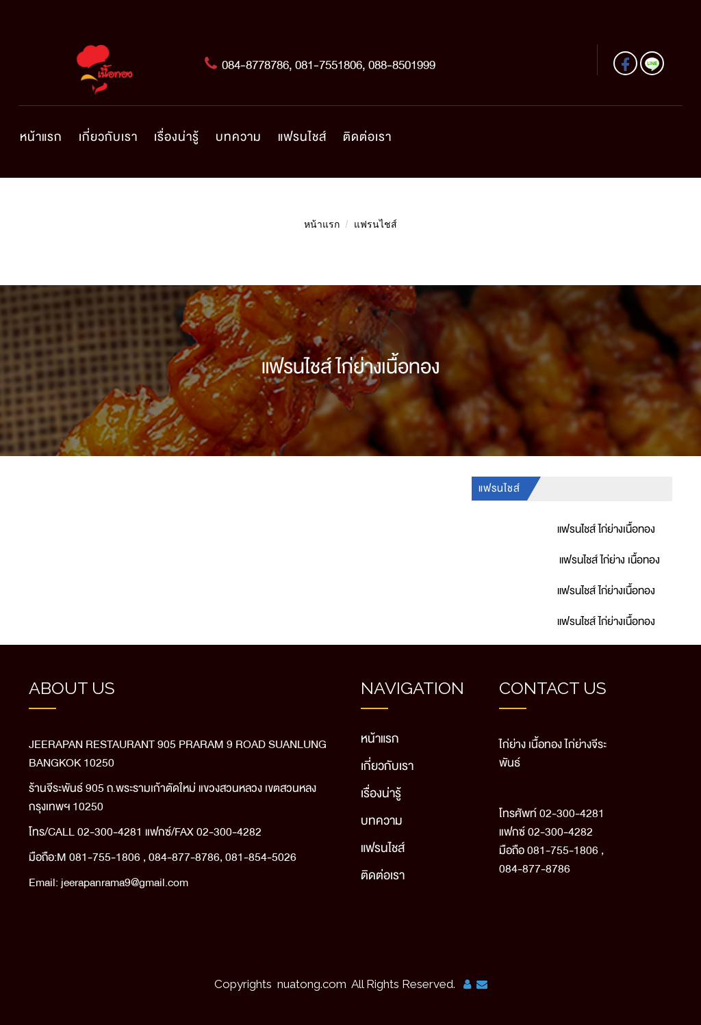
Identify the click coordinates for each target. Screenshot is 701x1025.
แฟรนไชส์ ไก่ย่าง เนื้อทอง (609, 560)
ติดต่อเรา (367, 137)
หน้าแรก (41, 137)
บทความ (239, 137)
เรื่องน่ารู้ (176, 137)
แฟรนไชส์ (302, 137)
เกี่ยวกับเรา (108, 137)
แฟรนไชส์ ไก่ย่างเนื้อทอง (606, 529)
